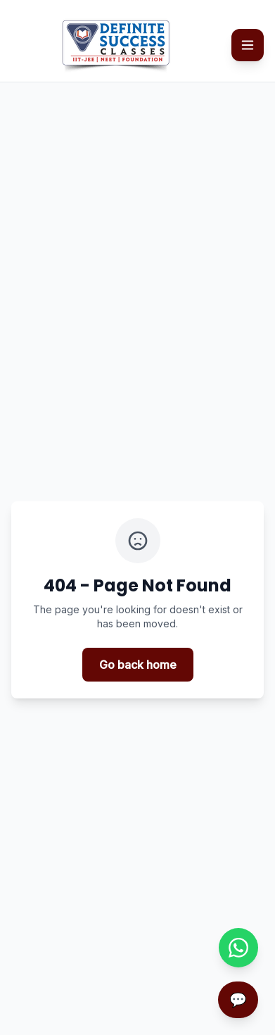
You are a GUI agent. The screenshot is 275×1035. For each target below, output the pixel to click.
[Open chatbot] (238, 999)
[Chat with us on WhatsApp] (238, 947)
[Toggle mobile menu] (247, 45)
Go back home (138, 665)
